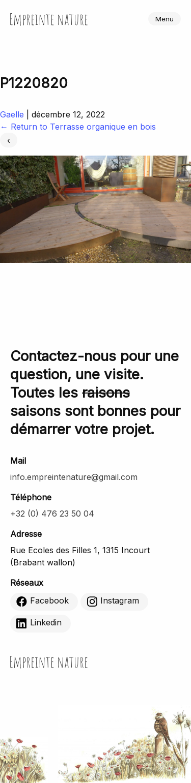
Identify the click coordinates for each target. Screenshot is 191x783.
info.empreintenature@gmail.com (74, 477)
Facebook (42, 601)
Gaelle (12, 114)
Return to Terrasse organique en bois (78, 127)
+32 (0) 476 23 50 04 (52, 513)
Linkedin (39, 622)
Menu (164, 19)
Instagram (113, 601)
